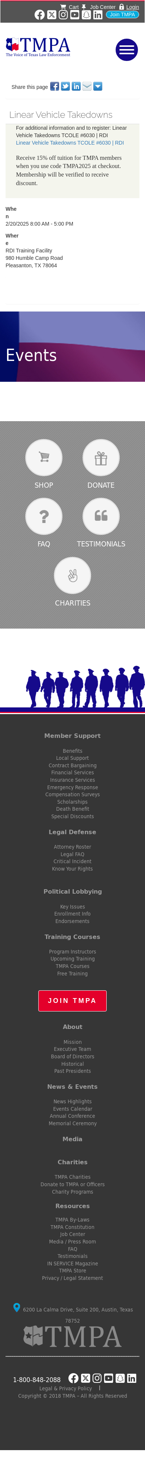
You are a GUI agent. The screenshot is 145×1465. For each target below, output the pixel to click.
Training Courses (72, 937)
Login (132, 7)
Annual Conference (72, 1115)
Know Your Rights (72, 868)
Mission (73, 1042)
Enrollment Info (72, 913)
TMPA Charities (73, 1176)
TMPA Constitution (72, 1227)
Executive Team (72, 1049)
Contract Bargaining (73, 765)
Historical (72, 1063)
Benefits (73, 750)
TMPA (48, 47)
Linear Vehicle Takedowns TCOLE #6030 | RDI (70, 143)
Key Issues (72, 906)
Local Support (72, 758)
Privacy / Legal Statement (72, 1278)
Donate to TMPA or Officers (73, 1184)
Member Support (72, 735)
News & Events (72, 1086)
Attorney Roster (72, 846)
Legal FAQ (72, 854)
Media (72, 1139)
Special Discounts (72, 816)
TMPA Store (72, 1270)
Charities (72, 602)
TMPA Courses (73, 966)
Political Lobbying (73, 891)
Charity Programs (72, 1191)
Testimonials (101, 543)
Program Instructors (72, 951)
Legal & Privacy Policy (65, 1388)
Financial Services (72, 772)
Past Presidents (72, 1071)
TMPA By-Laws (72, 1219)
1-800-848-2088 (37, 1379)
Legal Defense (72, 832)
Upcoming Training (73, 958)
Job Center (98, 7)
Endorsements (72, 921)
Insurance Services (72, 779)
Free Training (72, 973)
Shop (44, 484)
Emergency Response (72, 787)
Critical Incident (72, 861)
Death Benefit (72, 808)
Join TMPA (122, 14)
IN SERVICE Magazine (72, 1263)
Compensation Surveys (72, 794)
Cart (69, 7)
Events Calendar (72, 1108)
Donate (101, 484)
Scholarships (72, 801)
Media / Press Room (72, 1241)
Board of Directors (72, 1056)
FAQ (44, 543)
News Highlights (73, 1101)
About (73, 1027)
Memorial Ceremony (73, 1123)
